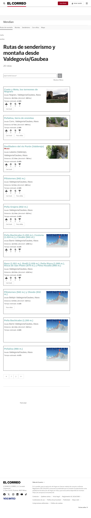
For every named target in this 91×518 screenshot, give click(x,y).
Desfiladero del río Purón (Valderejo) (24, 147)
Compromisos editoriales (40, 503)
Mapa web (75, 500)
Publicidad (66, 500)
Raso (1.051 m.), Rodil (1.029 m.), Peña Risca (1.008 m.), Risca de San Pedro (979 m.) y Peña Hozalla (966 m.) (34, 264)
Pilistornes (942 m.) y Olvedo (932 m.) (22, 293)
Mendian (8, 22)
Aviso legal (56, 496)
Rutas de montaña (6, 27)
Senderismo (26, 27)
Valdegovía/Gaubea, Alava (29, 95)
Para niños (19, 135)
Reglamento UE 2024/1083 (71, 496)
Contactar (36, 496)
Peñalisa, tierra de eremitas (19, 118)
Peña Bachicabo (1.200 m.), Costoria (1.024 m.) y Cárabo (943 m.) (24, 236)
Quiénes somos (46, 496)
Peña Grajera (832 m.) (16, 206)
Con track (9, 109)
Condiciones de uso (39, 500)
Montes (17, 27)
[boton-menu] (87, 3)
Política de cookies (57, 503)
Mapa (43, 27)
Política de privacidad (54, 500)
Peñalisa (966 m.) (13, 348)
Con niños (35, 27)
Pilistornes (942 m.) (14, 178)
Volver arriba (83, 507)
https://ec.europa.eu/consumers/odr (43, 492)
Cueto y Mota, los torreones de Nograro (21, 90)
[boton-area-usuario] (77, 3)
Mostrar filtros (58, 80)
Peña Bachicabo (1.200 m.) (18, 320)
